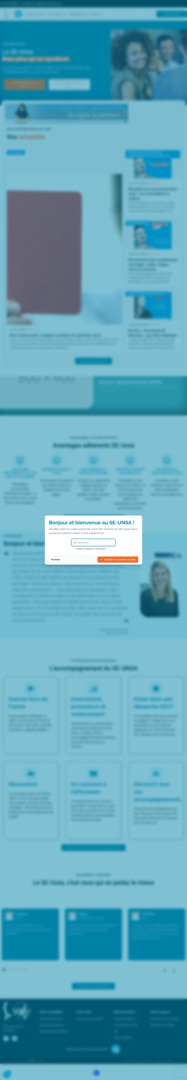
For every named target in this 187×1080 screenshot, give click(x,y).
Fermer (55, 559)
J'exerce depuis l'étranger (89, 548)
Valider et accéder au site (117, 559)
